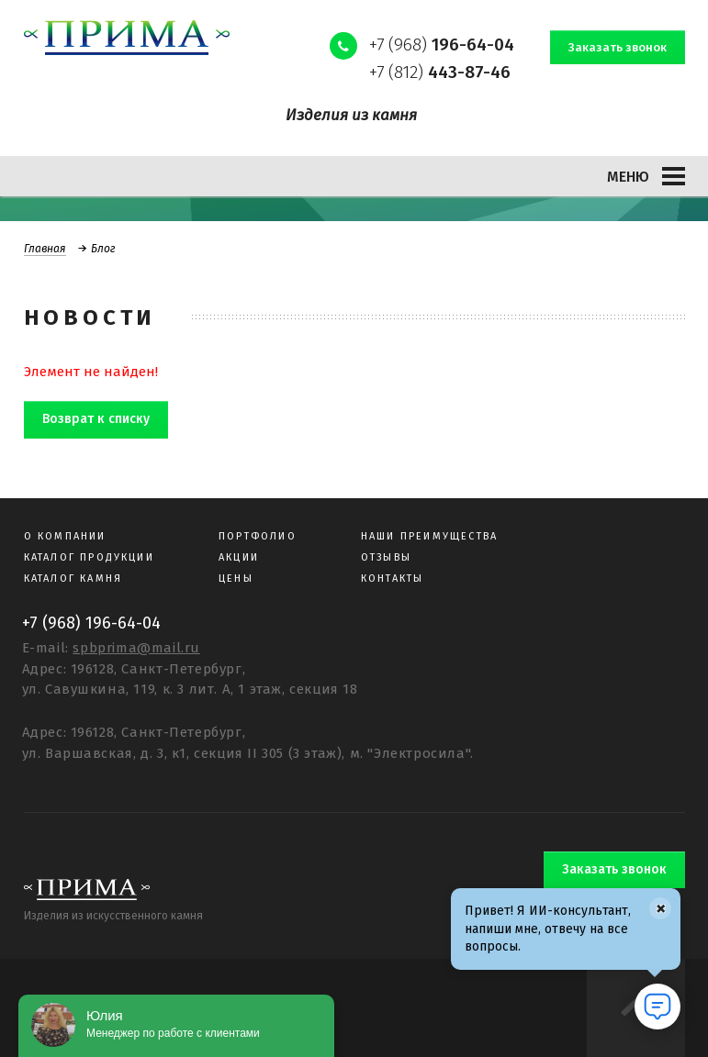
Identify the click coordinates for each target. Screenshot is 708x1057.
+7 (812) (440, 72)
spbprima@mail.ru (136, 648)
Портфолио (258, 536)
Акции (239, 557)
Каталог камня (73, 578)
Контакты (392, 578)
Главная (45, 248)
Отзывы (386, 557)
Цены (236, 578)
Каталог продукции (89, 557)
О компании (65, 536)
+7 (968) (441, 44)
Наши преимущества (429, 536)
